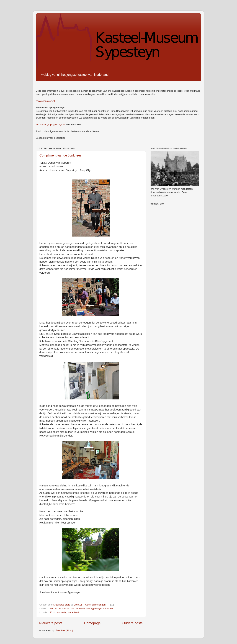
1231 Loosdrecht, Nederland (63, 612)
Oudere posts (132, 623)
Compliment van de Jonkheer (60, 155)
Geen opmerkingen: (96, 604)
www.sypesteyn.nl (45, 101)
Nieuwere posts (50, 623)
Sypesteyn (108, 608)
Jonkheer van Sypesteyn (88, 608)
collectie (52, 608)
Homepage (92, 623)
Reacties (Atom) (64, 630)
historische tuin (66, 608)
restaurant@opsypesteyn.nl (50, 124)
